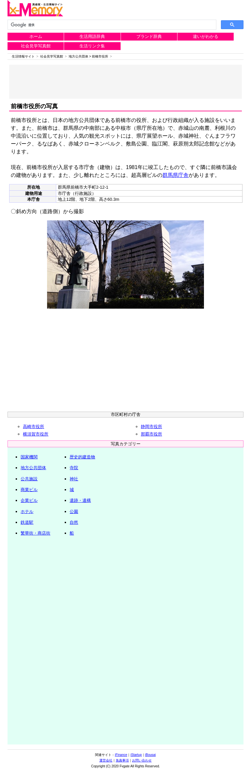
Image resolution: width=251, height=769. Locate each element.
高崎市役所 (33, 426)
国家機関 (29, 456)
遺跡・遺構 (80, 500)
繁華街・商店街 (35, 533)
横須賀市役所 (35, 434)
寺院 (74, 467)
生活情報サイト (23, 56)
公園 (74, 511)
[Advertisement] (125, 81)
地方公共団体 (78, 56)
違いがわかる (205, 36)
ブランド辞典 (149, 36)
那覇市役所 (151, 434)
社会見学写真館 (36, 45)
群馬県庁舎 (175, 175)
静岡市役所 (151, 426)
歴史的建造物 (82, 456)
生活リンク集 (92, 45)
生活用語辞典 (92, 36)
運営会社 (105, 760)
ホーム (35, 36)
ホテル (27, 511)
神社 (74, 478)
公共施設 (29, 478)
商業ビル (29, 489)
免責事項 (122, 760)
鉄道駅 (27, 522)
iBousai (150, 755)
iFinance (121, 755)
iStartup (136, 755)
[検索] (111, 25)
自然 (74, 522)
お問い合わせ (142, 760)
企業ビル (29, 500)
